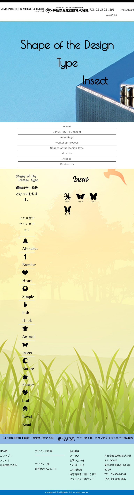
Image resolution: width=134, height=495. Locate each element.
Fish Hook (27, 312)
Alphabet (28, 244)
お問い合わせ (77, 460)
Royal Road (27, 416)
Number (28, 260)
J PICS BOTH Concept (67, 131)
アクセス (74, 456)
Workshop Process (67, 142)
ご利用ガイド (77, 465)
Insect (27, 348)
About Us (67, 153)
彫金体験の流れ (8, 465)
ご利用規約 (76, 469)
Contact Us (67, 164)
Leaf (25, 396)
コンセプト (6, 456)
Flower (28, 380)
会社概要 (74, 451)
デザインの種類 (43, 451)
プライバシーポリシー (82, 479)
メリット (5, 460)
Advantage (67, 137)
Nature (28, 364)
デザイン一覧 (42, 464)
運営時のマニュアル (46, 468)
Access (66, 158)
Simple (28, 292)
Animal (28, 332)
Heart (27, 276)
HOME (67, 126)
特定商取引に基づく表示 (83, 474)
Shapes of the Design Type (67, 148)
